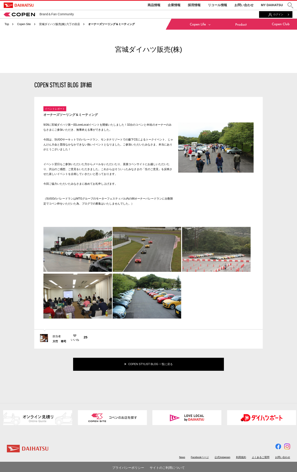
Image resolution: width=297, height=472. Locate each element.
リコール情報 (217, 5)
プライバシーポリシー (128, 467)
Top (7, 24)
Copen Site (24, 24)
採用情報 (194, 5)
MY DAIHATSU (272, 5)
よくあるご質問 (260, 457)
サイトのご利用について (167, 467)
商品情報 (154, 5)
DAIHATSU (19, 5)
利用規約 (241, 457)
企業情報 (174, 5)
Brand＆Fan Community (39, 14)
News (182, 457)
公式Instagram (222, 457)
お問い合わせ (244, 5)
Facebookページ (200, 457)
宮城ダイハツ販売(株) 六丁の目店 (59, 24)
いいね (75, 339)
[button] (290, 5)
